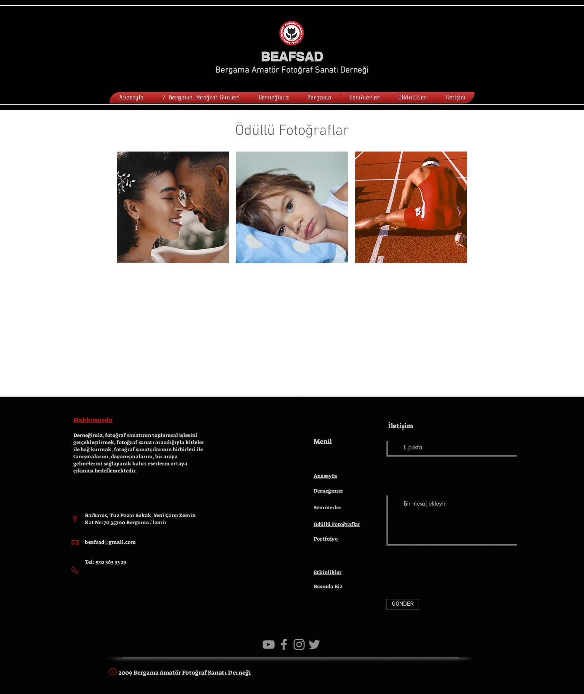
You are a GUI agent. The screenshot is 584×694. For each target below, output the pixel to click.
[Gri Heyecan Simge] (314, 644)
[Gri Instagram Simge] (299, 644)
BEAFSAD (292, 56)
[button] (273, 97)
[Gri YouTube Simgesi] (268, 644)
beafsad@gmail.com (110, 542)
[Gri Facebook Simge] (283, 644)
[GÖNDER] (402, 604)
